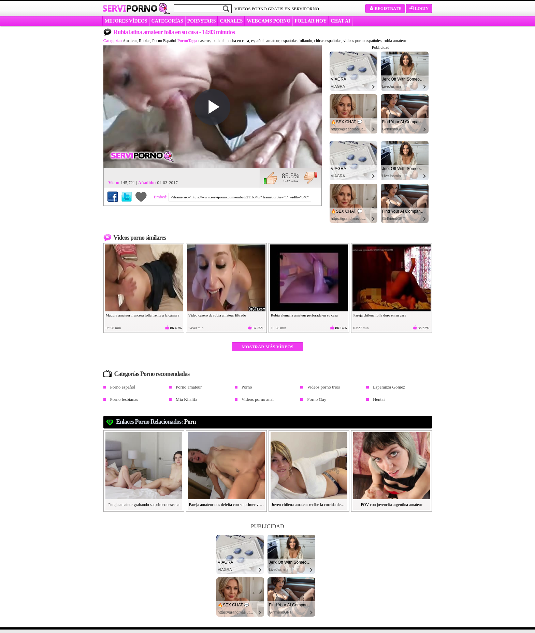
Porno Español (164, 40)
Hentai (379, 399)
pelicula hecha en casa (231, 40)
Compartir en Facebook (112, 197)
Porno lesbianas (124, 399)
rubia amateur (395, 40)
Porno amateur (189, 387)
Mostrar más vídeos (267, 346)
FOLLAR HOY (310, 21)
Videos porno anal (258, 399)
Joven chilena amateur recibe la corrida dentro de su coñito (309, 504)
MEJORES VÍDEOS (126, 21)
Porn (190, 421)
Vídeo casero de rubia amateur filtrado (217, 315)
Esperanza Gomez (389, 387)
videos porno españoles (362, 40)
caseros (205, 40)
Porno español (122, 387)
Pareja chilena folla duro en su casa (379, 315)
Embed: (161, 196)
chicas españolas (328, 40)
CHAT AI (340, 21)
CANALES (231, 21)
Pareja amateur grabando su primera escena (143, 504)
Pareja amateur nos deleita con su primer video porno (226, 504)
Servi (129, 8)
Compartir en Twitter (126, 197)
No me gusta (310, 178)
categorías (167, 21)
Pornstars (201, 21)
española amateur (265, 40)
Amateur (130, 40)
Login (419, 8)
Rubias (144, 40)
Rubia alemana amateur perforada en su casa (304, 315)
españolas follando (296, 40)
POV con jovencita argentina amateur (391, 504)
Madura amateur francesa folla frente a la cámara (142, 315)
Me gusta (270, 178)
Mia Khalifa (186, 399)
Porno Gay (316, 399)
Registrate (385, 8)
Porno (247, 387)
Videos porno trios (323, 387)
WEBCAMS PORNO (268, 21)
